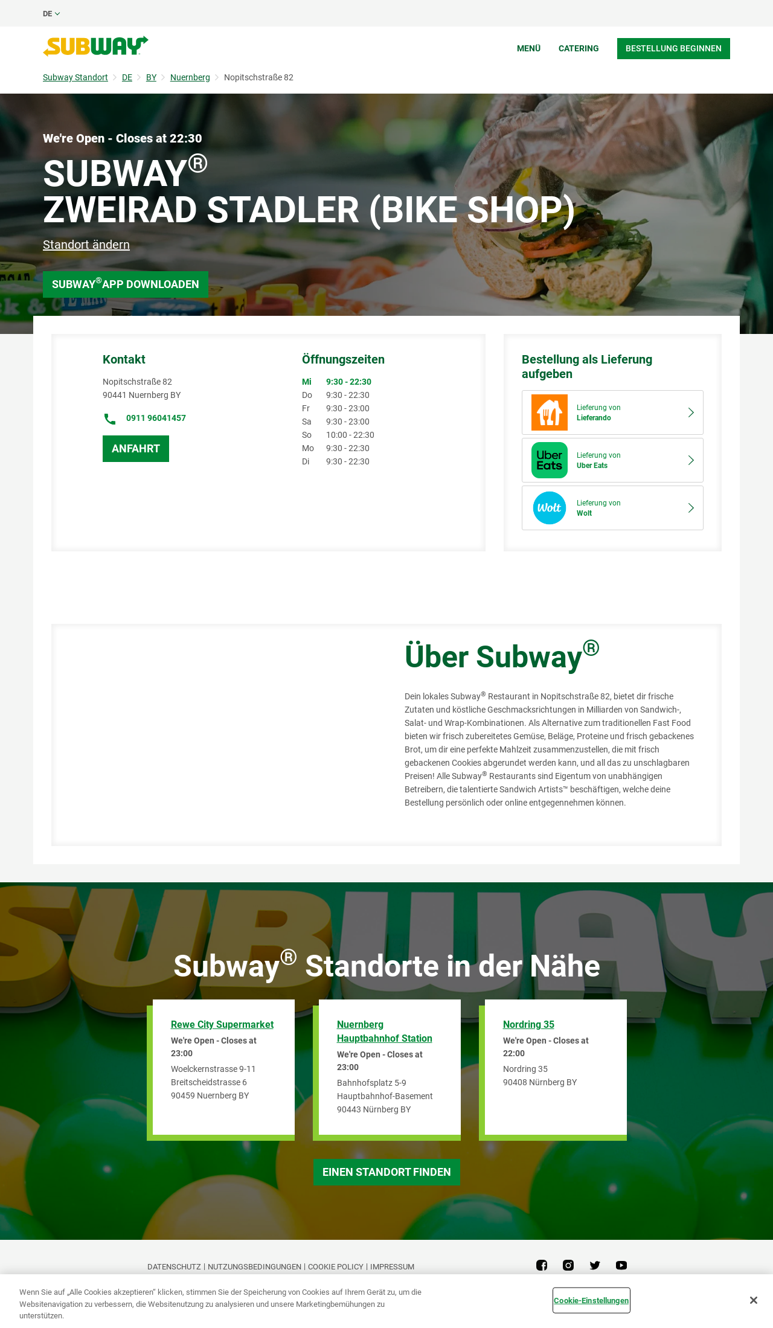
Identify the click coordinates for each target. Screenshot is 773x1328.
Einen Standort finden (386, 1172)
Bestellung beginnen (674, 48)
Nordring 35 (528, 1024)
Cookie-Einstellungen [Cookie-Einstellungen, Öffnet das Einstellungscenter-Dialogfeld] (591, 1299)
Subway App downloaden (125, 282)
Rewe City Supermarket (222, 1024)
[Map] (214, 735)
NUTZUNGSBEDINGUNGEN (254, 1266)
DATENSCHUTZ (174, 1266)
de (47, 14)
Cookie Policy (336, 1266)
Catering (579, 48)
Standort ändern (86, 244)
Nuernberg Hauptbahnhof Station (384, 1031)
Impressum (392, 1266)
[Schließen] (753, 1300)
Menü (528, 48)
